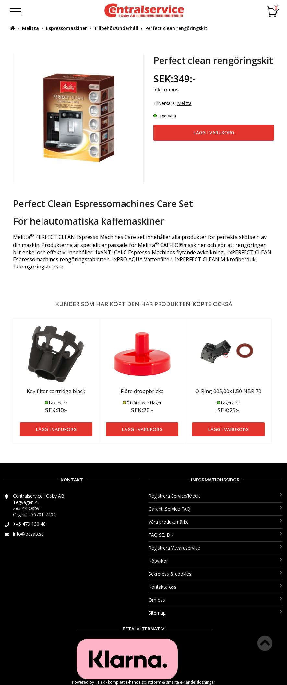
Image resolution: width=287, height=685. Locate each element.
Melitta (30, 28)
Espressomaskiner (66, 28)
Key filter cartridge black (56, 391)
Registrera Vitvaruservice (215, 548)
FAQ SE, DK (215, 535)
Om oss (215, 600)
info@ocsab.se (28, 534)
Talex (100, 682)
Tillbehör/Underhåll (116, 28)
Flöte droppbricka (142, 391)
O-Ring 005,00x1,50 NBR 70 (228, 391)
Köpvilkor (215, 561)
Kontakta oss (215, 587)
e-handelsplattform (143, 682)
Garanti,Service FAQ (215, 509)
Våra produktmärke (215, 522)
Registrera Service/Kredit (215, 496)
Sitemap (215, 613)
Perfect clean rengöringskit (176, 28)
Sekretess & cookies (215, 574)
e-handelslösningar (197, 682)
